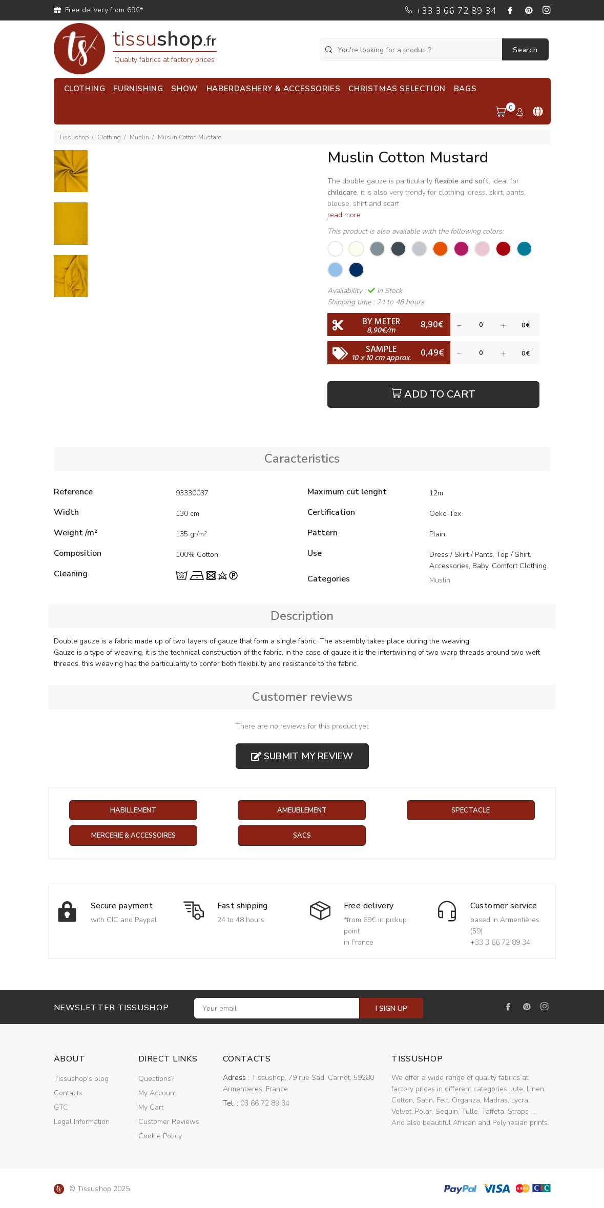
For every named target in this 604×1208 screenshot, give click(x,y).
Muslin (139, 137)
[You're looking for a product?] (412, 49)
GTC (61, 1108)
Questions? (156, 1079)
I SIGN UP (391, 1009)
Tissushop (74, 137)
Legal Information (82, 1122)
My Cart (150, 1108)
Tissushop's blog (81, 1079)
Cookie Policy (160, 1136)
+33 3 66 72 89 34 (450, 11)
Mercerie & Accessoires (133, 836)
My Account (157, 1093)
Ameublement (302, 811)
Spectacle (471, 811)
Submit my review (302, 756)
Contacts (68, 1093)
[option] (71, 176)
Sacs (302, 836)
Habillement (133, 811)
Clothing (109, 137)
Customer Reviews (168, 1122)
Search (525, 50)
